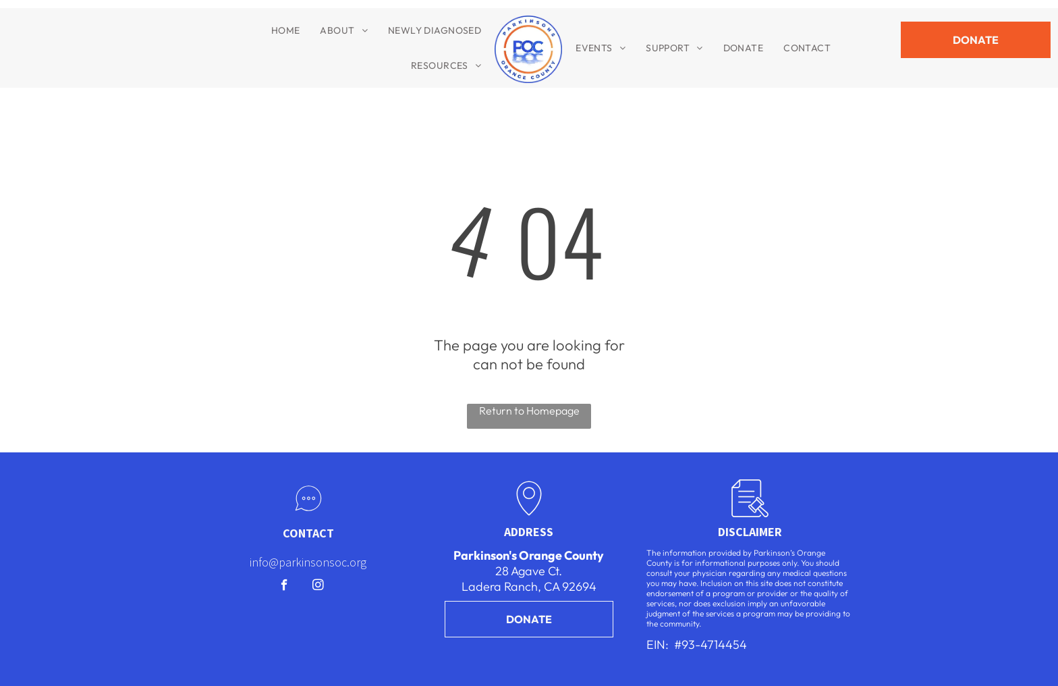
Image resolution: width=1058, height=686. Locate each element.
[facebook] (284, 587)
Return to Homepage (529, 410)
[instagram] (318, 587)
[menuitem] (285, 30)
